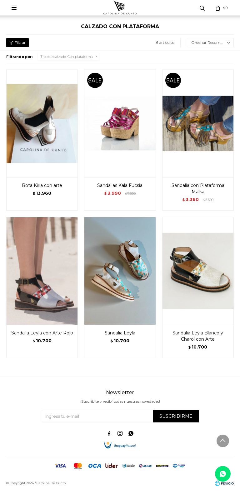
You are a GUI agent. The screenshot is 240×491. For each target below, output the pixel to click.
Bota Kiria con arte (42, 185)
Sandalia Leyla (120, 333)
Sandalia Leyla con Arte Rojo (42, 333)
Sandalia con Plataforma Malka (198, 188)
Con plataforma (66, 56)
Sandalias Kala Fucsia (119, 185)
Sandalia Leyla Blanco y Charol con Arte (197, 336)
